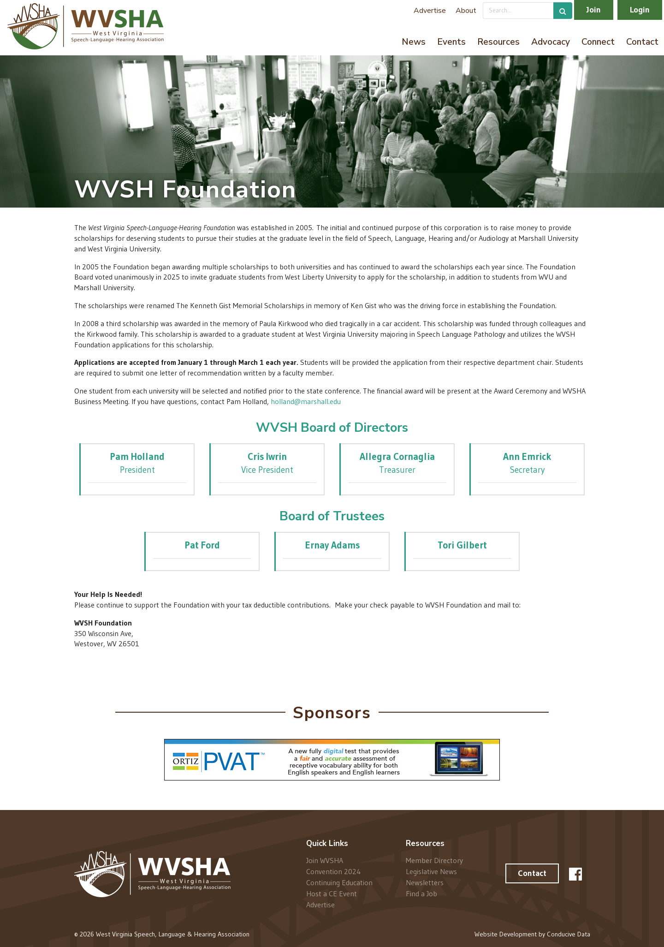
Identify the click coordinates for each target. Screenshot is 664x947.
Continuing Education (339, 882)
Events (451, 42)
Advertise (430, 11)
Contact (642, 42)
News (414, 42)
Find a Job (421, 893)
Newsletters (425, 882)
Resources (498, 42)
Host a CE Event (331, 893)
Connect (598, 42)
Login (640, 10)
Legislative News (431, 871)
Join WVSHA (324, 860)
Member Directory (434, 860)
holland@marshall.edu (306, 401)
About (466, 11)
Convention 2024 (333, 871)
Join (594, 10)
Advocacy (550, 42)
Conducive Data (568, 934)
